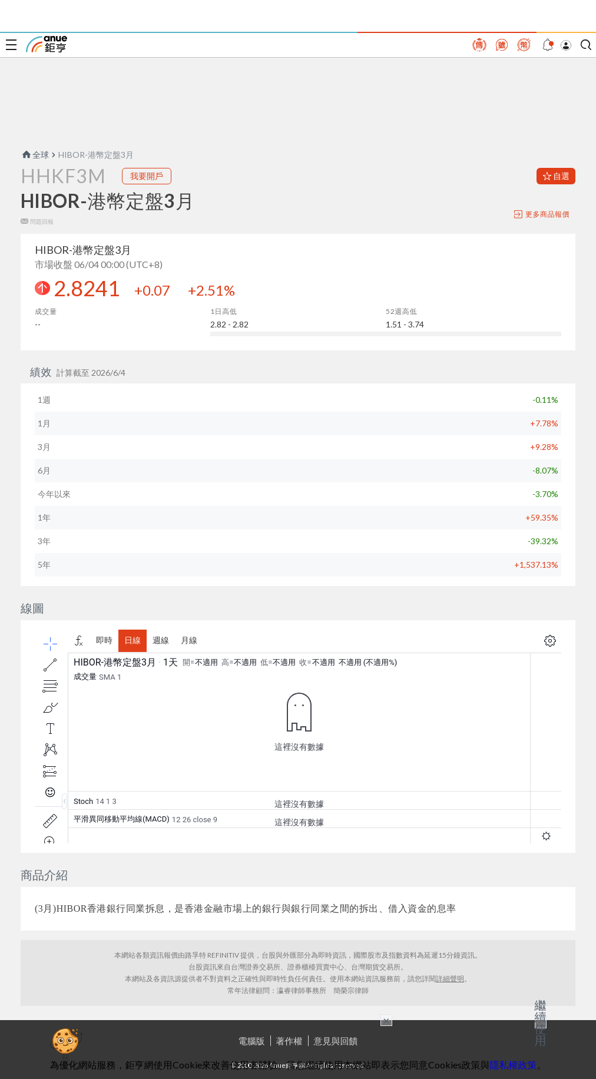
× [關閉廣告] (386, 1020)
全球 (35, 155)
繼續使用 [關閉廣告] (541, 1022)
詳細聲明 (450, 978)
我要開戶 (146, 176)
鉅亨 (46, 44)
